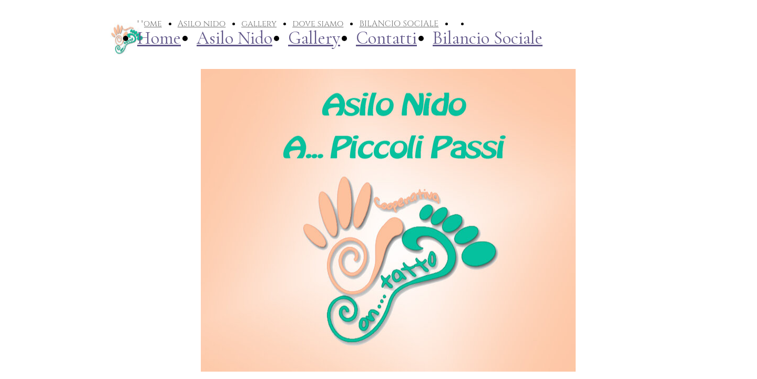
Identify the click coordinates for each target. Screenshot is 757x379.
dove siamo (317, 23)
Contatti (386, 38)
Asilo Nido (234, 38)
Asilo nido (202, 23)
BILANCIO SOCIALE (398, 23)
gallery (259, 23)
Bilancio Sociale (488, 38)
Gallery (314, 38)
